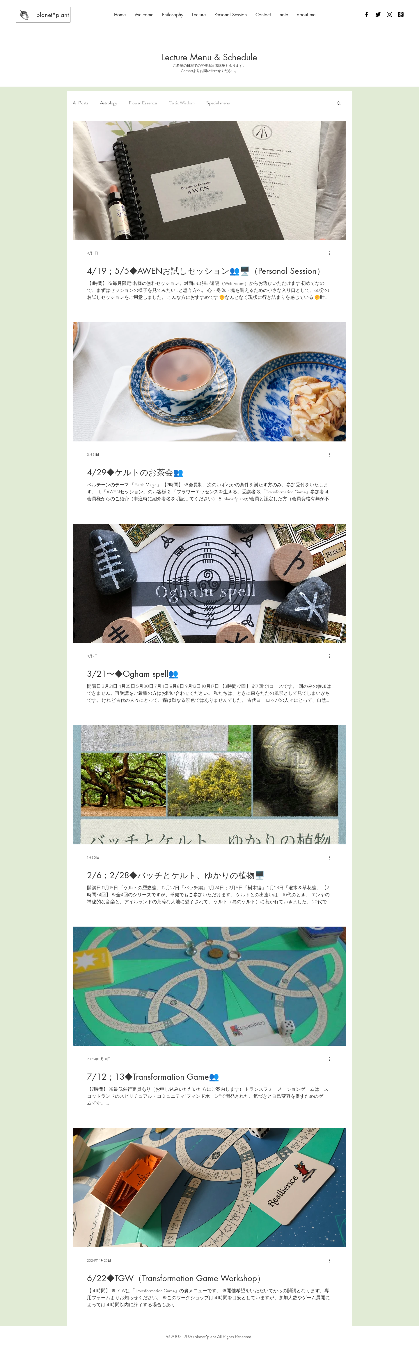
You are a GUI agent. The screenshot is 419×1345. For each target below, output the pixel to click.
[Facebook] (366, 14)
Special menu (218, 103)
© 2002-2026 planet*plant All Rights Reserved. (209, 1336)
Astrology (108, 103)
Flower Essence (143, 103)
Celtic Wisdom (181, 103)
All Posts (80, 103)
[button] (339, 104)
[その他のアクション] (331, 253)
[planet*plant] (52, 15)
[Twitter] (378, 14)
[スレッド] (400, 14)
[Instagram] (389, 14)
